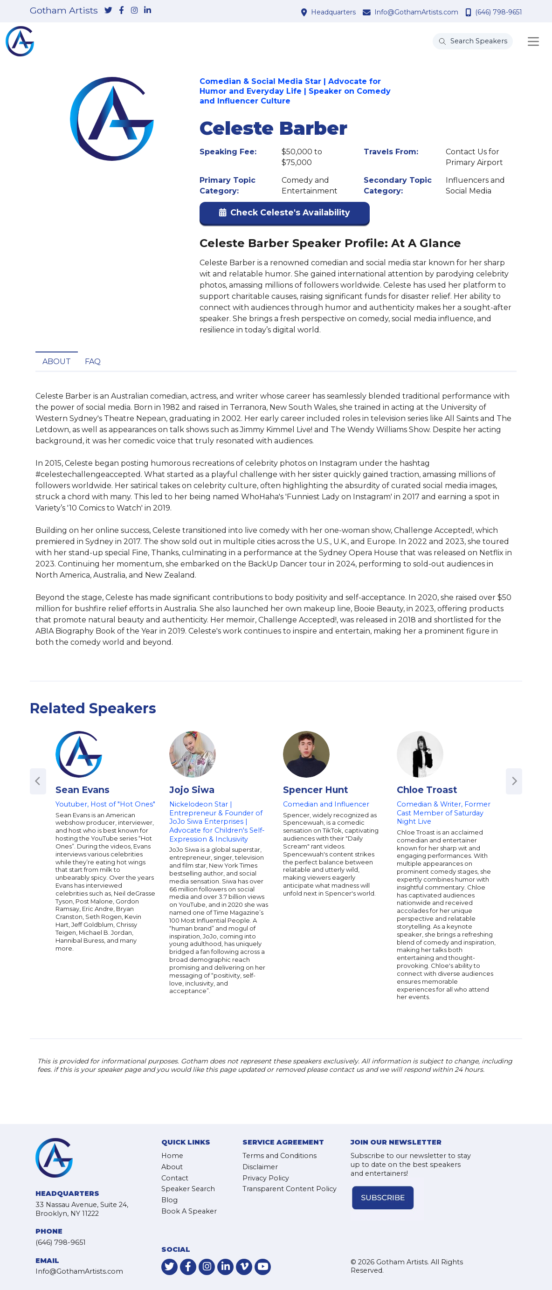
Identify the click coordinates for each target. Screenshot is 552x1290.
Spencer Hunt (315, 789)
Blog (169, 1200)
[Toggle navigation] (533, 41)
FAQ (93, 361)
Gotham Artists (64, 11)
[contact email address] (368, 12)
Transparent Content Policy (289, 1189)
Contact (174, 1178)
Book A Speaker (189, 1211)
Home (172, 1156)
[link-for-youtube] (263, 1267)
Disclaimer (260, 1167)
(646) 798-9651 (498, 12)
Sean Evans (82, 789)
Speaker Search (188, 1189)
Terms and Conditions (279, 1156)
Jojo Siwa (191, 789)
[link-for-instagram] (134, 10)
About (56, 361)
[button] (285, 215)
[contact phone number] (469, 12)
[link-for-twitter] (108, 10)
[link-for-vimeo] (244, 1267)
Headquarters (333, 12)
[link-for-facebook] (121, 10)
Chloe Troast (427, 789)
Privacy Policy (265, 1178)
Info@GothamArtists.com (416, 12)
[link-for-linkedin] (147, 10)
